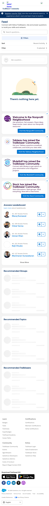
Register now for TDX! (13, 13)
